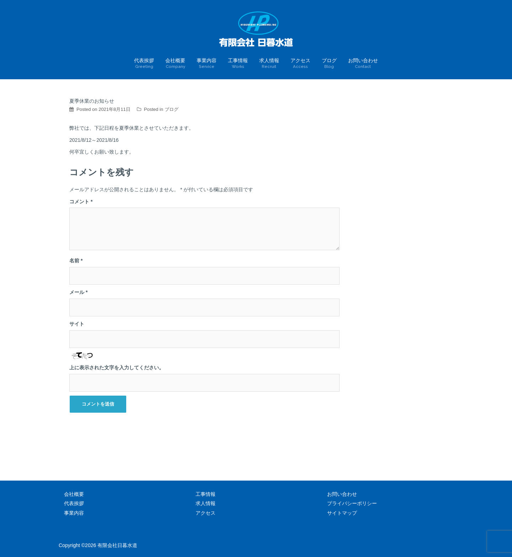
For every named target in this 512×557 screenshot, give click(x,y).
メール (78, 292)
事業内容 (207, 64)
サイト (76, 324)
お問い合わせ (363, 64)
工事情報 (238, 64)
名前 (75, 260)
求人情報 (269, 64)
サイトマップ (342, 513)
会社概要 (175, 64)
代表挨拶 (144, 64)
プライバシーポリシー (352, 503)
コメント (80, 201)
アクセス (300, 64)
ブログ (329, 64)
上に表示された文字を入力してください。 (116, 367)
